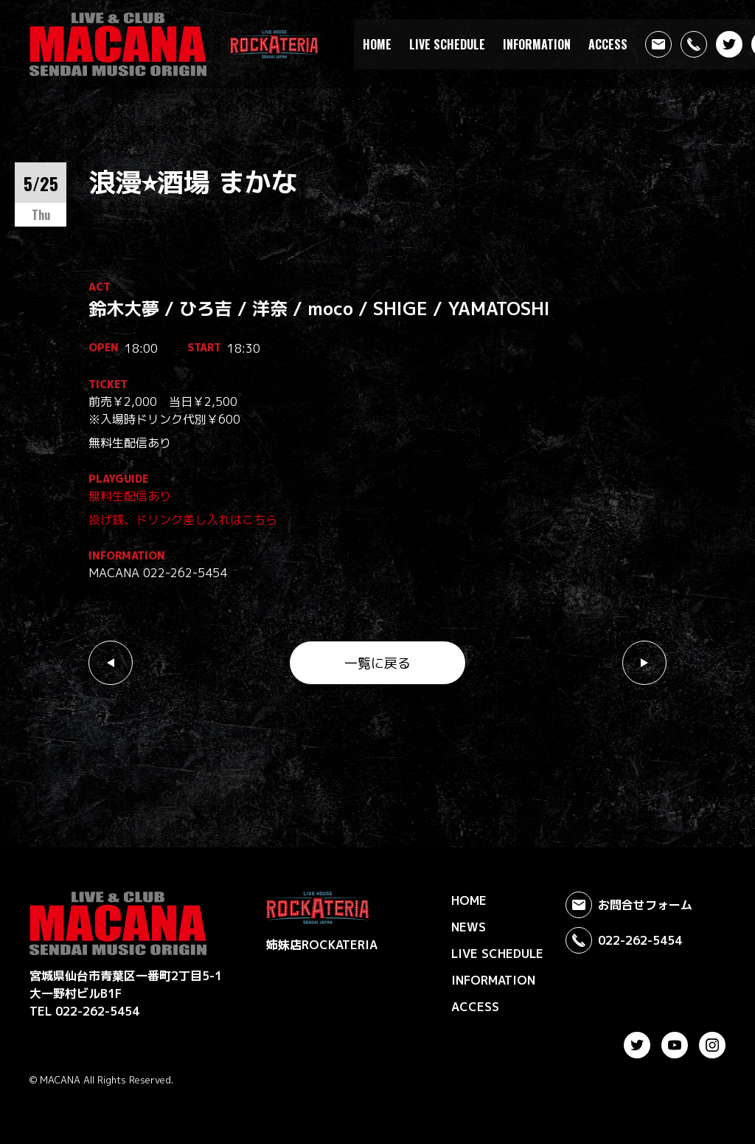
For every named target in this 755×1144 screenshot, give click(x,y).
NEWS (468, 927)
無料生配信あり (129, 496)
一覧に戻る (377, 663)
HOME (377, 44)
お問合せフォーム (629, 905)
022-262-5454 (624, 940)
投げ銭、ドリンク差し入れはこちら (182, 519)
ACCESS (607, 44)
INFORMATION (537, 44)
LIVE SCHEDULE (447, 44)
